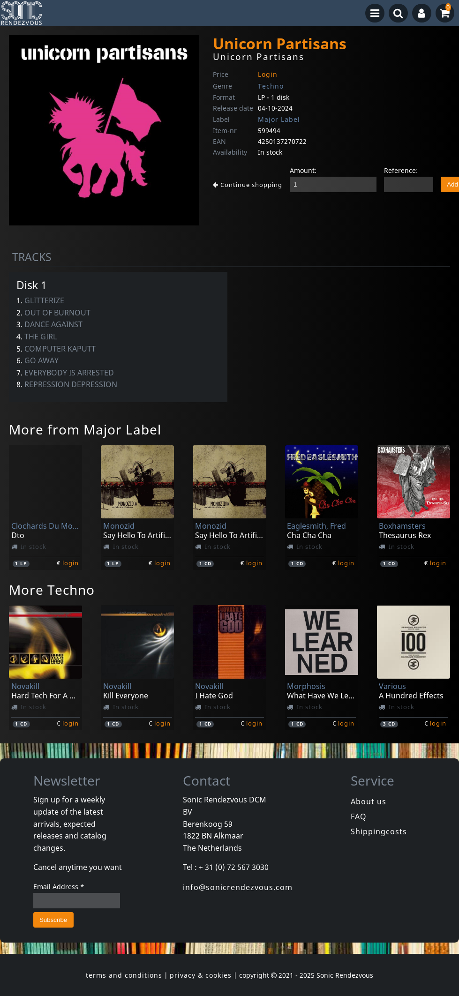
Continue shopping (247, 184)
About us (368, 801)
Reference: (401, 170)
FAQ (359, 816)
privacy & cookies (201, 975)
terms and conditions (124, 975)
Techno (271, 86)
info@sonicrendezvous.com (238, 887)
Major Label (279, 119)
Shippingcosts (379, 831)
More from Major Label (85, 429)
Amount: (303, 170)
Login (268, 74)
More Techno (52, 590)
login (70, 563)
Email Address (58, 886)
